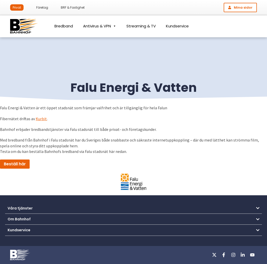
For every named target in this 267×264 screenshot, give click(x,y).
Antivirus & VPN (99, 26)
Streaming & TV (141, 26)
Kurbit (41, 118)
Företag (42, 7)
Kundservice (177, 26)
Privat (17, 7)
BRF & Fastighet (73, 7)
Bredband (63, 26)
